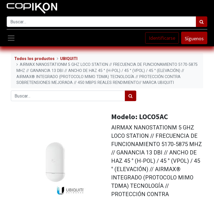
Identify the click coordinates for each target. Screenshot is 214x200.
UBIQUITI (68, 58)
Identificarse (162, 38)
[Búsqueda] (201, 21)
